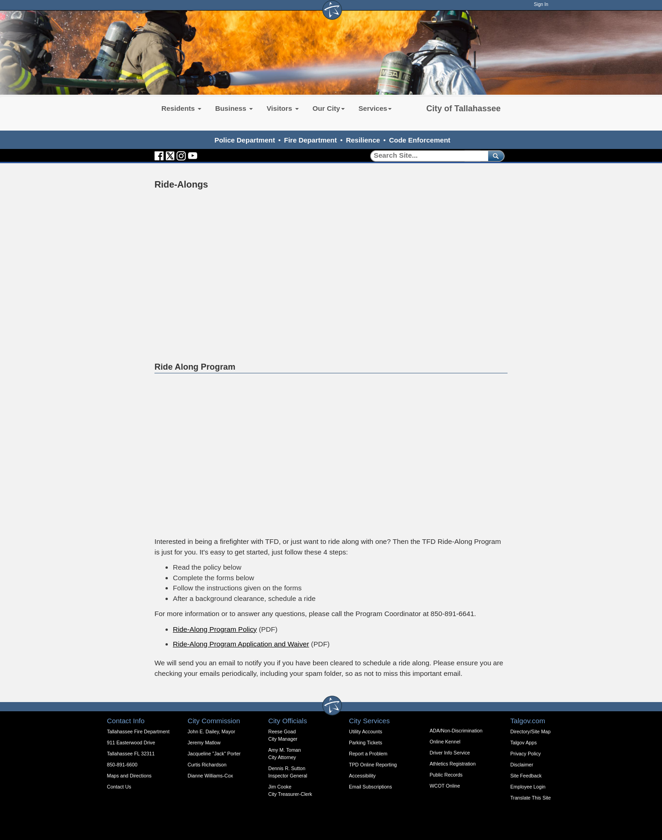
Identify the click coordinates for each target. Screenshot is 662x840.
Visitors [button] (283, 108)
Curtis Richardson (207, 764)
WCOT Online (445, 786)
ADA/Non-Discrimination (456, 730)
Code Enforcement (419, 140)
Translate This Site (530, 797)
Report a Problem (368, 753)
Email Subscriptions (370, 786)
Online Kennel (445, 741)
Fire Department (310, 140)
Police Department (244, 140)
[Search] (426, 155)
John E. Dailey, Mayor (211, 731)
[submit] (494, 155)
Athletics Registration (453, 763)
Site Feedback (526, 775)
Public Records (446, 774)
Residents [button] (181, 108)
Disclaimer (521, 764)
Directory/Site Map (530, 731)
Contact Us (119, 786)
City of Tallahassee (463, 108)
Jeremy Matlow (204, 742)
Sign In (541, 4)
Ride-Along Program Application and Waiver (241, 644)
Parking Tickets (365, 742)
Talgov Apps (523, 742)
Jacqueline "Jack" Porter (214, 753)
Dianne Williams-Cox (210, 775)
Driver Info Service (450, 752)
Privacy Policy (525, 753)
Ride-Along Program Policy (215, 629)
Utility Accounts (365, 731)
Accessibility (362, 775)
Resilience (363, 140)
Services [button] (375, 108)
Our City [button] (329, 108)
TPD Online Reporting (373, 764)
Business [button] (234, 108)
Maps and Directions (129, 775)
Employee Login (527, 786)
